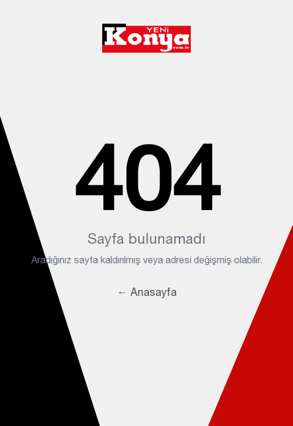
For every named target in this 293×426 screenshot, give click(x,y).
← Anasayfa (147, 292)
